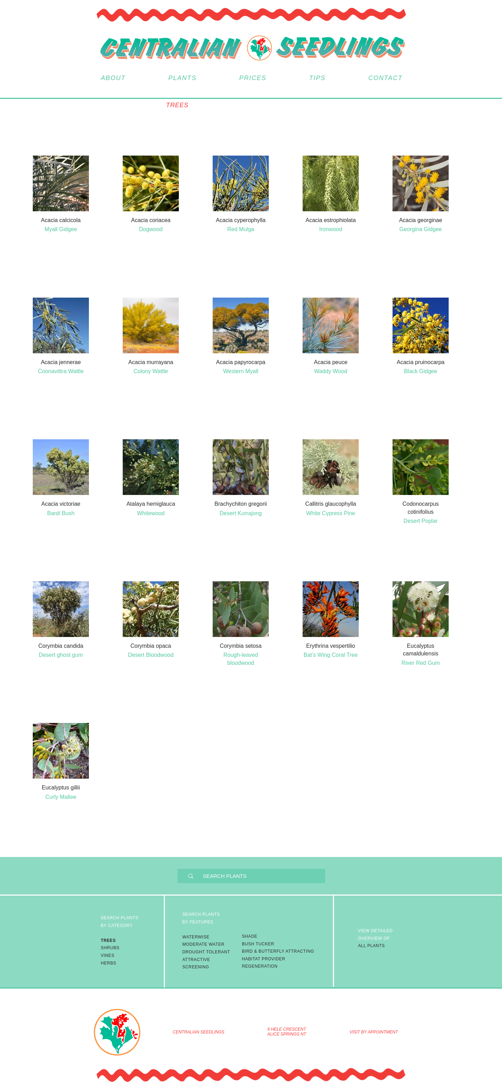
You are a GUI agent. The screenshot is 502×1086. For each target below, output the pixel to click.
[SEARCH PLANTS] (257, 876)
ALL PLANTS (375, 938)
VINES (107, 955)
